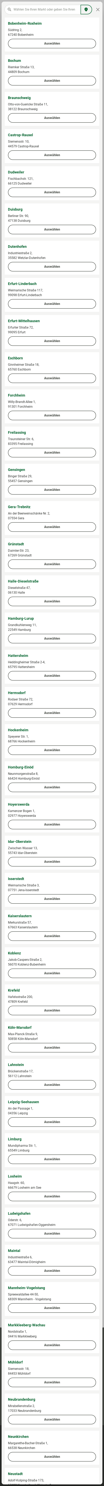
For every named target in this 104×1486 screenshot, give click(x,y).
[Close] (97, 9)
